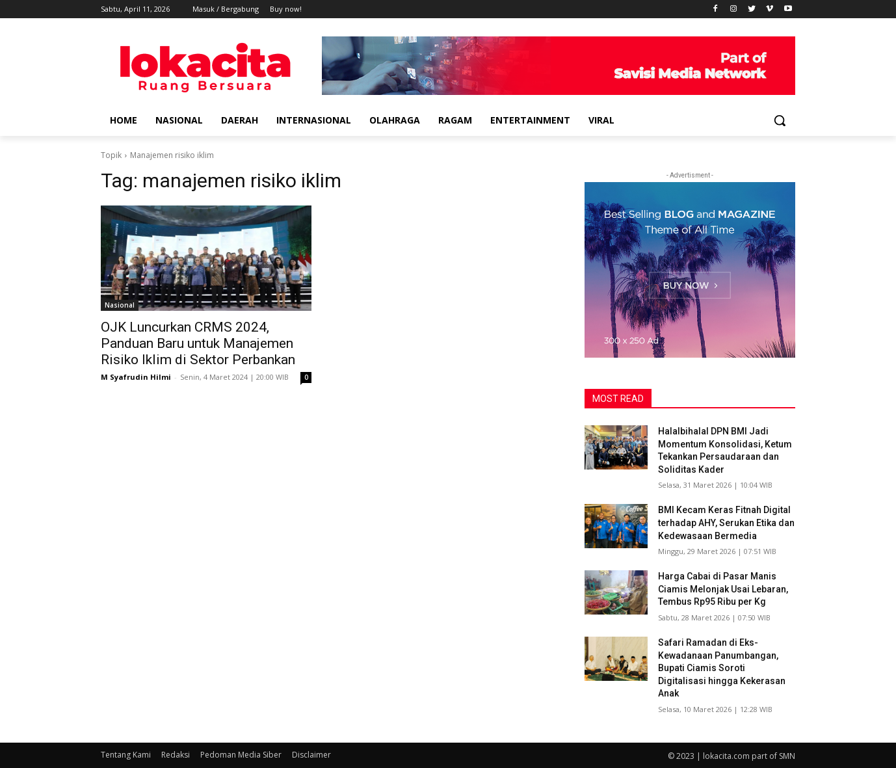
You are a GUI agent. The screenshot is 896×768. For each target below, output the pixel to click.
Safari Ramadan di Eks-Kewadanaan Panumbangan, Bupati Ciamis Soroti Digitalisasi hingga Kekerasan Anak (721, 667)
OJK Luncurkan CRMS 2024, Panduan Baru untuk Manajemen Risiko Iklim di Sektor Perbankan (198, 343)
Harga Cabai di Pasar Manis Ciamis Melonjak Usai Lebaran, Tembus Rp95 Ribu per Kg (723, 589)
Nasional (120, 305)
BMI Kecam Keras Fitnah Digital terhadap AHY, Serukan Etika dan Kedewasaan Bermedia (726, 522)
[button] (779, 120)
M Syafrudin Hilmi (136, 377)
